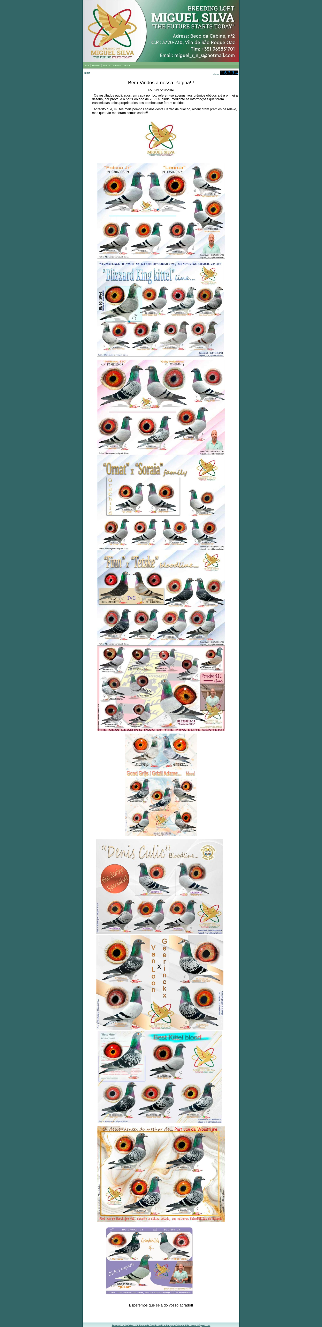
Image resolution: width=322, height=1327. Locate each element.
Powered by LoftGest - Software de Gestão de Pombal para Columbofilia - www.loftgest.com (161, 1325)
